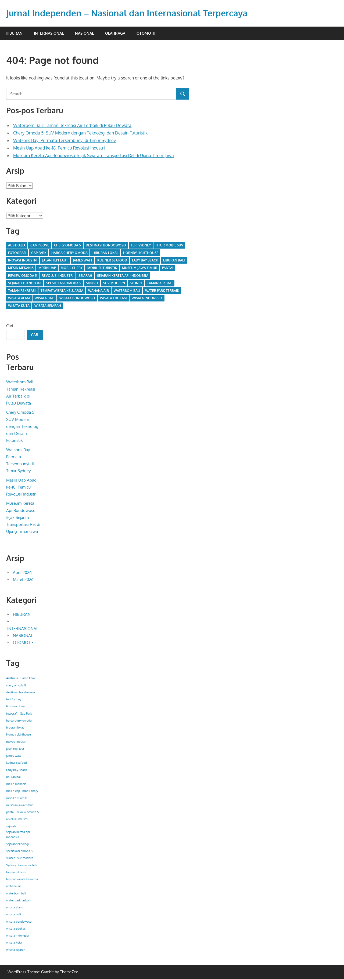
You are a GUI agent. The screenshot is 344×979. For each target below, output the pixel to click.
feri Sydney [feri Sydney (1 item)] (141, 245)
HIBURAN (14, 33)
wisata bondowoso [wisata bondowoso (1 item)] (77, 298)
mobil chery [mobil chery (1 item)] (72, 268)
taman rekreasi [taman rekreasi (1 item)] (22, 291)
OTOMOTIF (146, 33)
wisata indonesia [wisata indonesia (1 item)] (147, 298)
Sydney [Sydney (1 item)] (136, 283)
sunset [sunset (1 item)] (92, 283)
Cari (9, 325)
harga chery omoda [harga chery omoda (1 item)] (69, 253)
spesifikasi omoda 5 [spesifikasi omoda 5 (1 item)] (63, 283)
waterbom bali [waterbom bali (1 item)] (127, 291)
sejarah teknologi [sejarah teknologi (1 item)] (24, 283)
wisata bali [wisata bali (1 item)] (45, 298)
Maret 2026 (23, 579)
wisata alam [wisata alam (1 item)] (19, 298)
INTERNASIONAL (49, 33)
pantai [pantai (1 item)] (167, 268)
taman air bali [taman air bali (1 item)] (160, 283)
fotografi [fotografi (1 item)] (17, 253)
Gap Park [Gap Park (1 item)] (38, 253)
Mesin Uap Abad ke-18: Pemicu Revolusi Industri (59, 148)
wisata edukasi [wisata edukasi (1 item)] (113, 298)
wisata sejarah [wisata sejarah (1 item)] (47, 306)
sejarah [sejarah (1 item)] (85, 276)
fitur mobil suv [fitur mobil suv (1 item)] (169, 245)
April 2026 (22, 572)
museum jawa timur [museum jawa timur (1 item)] (139, 268)
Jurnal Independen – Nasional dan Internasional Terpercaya (127, 13)
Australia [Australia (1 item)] (17, 245)
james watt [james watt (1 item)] (82, 260)
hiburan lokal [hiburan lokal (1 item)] (105, 253)
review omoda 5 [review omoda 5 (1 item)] (22, 276)
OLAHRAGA (115, 33)
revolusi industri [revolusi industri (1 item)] (58, 276)
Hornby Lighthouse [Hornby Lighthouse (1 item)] (140, 253)
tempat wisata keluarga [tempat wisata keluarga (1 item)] (62, 291)
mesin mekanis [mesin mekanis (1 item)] (21, 268)
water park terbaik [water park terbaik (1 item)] (162, 291)
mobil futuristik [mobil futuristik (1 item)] (102, 268)
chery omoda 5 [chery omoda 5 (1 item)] (67, 245)
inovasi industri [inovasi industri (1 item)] (22, 260)
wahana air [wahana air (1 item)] (98, 291)
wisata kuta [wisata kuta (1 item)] (19, 306)
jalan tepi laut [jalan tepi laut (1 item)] (55, 260)
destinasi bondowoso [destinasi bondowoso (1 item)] (106, 245)
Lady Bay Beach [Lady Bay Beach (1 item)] (145, 260)
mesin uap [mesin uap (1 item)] (47, 268)
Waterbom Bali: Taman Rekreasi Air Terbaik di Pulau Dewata (72, 125)
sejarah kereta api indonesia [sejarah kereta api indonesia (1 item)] (122, 276)
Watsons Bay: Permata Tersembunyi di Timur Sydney (64, 140)
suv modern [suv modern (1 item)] (114, 283)
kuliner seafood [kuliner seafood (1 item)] (112, 260)
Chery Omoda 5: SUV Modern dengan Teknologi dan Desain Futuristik (80, 133)
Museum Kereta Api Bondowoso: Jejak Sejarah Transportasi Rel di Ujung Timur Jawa (93, 155)
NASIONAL (84, 33)
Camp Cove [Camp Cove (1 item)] (39, 245)
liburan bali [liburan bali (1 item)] (174, 260)
